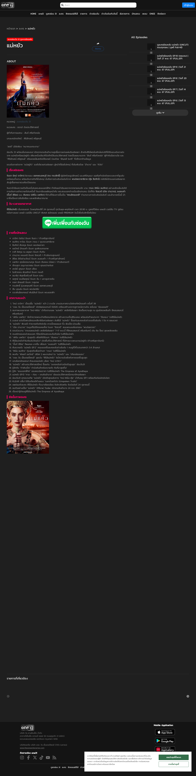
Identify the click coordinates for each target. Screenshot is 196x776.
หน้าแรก (11, 28)
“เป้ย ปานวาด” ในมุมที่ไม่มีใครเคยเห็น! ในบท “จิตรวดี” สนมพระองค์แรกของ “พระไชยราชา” (54, 327)
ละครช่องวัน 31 (24, 121)
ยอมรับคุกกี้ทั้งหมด (173, 757)
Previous (8, 696)
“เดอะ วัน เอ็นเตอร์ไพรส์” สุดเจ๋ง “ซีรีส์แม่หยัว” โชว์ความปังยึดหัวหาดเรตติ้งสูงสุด (49, 357)
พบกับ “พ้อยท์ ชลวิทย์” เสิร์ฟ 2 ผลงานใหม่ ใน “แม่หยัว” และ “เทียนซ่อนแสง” (48, 354)
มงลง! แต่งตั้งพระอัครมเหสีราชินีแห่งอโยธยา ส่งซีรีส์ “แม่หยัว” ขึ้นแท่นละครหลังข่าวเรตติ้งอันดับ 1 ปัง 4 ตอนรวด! (64, 320)
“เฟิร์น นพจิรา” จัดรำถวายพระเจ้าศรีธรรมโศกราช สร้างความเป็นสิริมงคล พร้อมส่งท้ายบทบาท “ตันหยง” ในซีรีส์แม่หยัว (67, 317)
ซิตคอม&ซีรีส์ (73, 767)
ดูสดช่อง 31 (55, 767)
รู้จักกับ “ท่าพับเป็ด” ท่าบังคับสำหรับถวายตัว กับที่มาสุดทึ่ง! (39, 367)
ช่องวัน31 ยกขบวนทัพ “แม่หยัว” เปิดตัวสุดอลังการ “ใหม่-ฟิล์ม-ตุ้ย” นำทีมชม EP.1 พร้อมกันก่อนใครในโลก (61, 378)
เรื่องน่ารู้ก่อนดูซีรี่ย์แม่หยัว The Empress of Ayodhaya (38, 391)
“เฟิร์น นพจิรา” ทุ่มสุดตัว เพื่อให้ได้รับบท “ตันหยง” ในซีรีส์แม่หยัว (42, 337)
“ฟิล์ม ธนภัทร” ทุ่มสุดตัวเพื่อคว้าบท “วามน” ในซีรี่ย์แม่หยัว (39, 351)
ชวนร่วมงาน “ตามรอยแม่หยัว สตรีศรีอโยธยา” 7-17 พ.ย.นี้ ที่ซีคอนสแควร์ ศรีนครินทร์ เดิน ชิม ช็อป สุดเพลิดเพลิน (65, 330)
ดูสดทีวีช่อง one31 (97, 209)
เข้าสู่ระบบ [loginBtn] (188, 5)
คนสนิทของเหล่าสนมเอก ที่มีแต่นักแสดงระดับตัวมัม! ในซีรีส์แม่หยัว (43, 334)
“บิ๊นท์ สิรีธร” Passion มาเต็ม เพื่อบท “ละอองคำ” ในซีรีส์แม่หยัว (41, 344)
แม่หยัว (31, 28)
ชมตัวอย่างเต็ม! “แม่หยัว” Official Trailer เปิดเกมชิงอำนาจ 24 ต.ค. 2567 (46, 388)
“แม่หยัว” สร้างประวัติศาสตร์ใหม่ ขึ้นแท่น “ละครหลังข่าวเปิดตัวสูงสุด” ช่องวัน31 (48, 364)
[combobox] (100, 5)
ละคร (21, 28)
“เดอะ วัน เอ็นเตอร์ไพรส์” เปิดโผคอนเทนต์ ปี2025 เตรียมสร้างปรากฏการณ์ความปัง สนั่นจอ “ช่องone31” (60, 307)
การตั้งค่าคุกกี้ (173, 764)
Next (187, 696)
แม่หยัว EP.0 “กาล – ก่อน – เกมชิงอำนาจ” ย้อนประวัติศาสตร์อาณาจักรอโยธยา (49, 374)
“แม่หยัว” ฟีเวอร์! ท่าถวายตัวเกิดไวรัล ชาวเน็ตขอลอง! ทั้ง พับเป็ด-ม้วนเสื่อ (46, 323)
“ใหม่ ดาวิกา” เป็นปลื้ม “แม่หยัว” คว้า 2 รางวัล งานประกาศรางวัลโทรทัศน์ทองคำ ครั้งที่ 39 (54, 303)
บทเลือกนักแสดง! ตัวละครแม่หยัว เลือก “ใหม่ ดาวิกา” (37, 361)
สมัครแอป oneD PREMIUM (60, 212)
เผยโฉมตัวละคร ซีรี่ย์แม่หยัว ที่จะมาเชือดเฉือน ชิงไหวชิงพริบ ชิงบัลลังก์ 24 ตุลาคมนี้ (50, 384)
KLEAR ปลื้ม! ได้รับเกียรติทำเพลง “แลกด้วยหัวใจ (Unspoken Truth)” (44, 381)
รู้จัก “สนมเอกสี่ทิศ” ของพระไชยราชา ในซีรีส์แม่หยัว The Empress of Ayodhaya (50, 371)
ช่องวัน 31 (11, 152)
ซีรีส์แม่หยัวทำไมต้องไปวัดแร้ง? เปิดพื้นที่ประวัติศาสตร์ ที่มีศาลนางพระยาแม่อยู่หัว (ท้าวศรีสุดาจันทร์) (58, 340)
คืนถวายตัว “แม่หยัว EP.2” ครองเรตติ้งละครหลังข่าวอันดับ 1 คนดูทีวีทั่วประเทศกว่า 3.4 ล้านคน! (56, 347)
